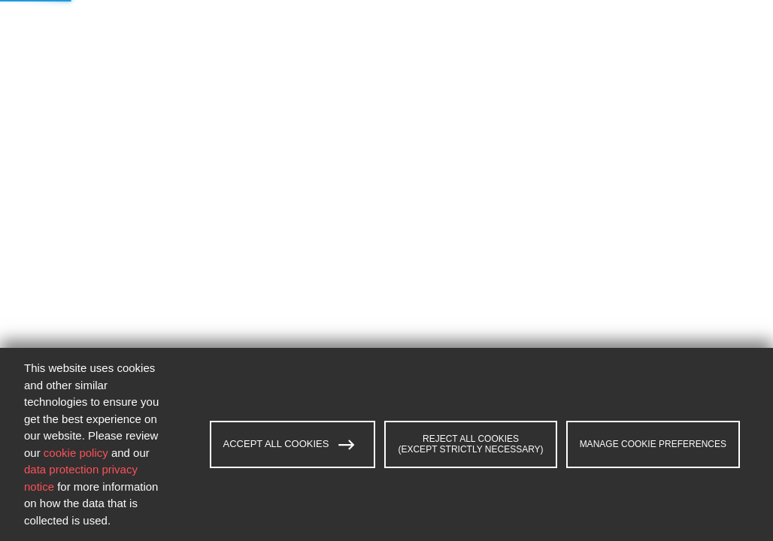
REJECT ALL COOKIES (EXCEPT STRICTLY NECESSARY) (470, 444)
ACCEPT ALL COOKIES (289, 445)
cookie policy (76, 452)
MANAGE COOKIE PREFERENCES (653, 444)
